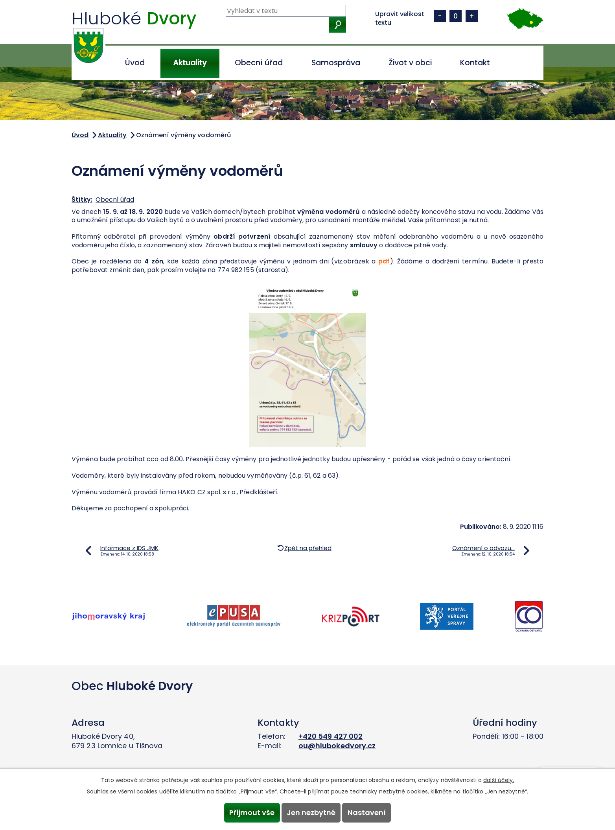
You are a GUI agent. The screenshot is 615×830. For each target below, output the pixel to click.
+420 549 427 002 (330, 736)
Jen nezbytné (311, 812)
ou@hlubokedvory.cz (337, 746)
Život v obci (410, 62)
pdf (384, 261)
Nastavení (369, 812)
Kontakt (475, 62)
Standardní (455, 16)
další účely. (498, 779)
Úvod (135, 62)
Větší (472, 16)
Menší (440, 16)
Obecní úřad (259, 62)
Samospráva (335, 62)
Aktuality (189, 62)
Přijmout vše (249, 812)
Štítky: (82, 199)
